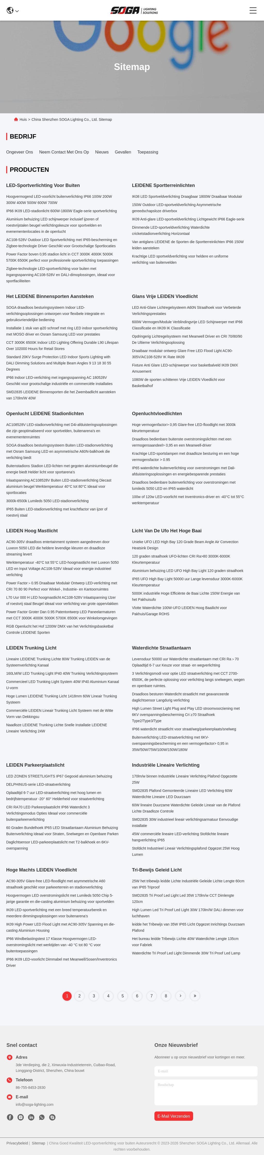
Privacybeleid (17, 1143)
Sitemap (38, 1143)
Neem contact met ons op (64, 152)
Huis (23, 119)
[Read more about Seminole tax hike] (180, 995)
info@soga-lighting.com (35, 1104)
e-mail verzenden (174, 1116)
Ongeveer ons (19, 152)
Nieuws (102, 152)
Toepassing (147, 152)
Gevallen (123, 152)
